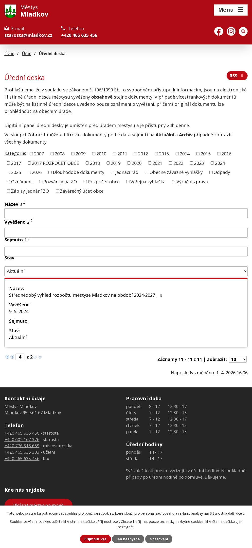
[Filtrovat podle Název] (126, 213)
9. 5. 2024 (18, 311)
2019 (116, 163)
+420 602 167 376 (21, 439)
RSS (237, 76)
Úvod (9, 53)
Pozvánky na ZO (60, 182)
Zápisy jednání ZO (30, 191)
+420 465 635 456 (79, 35)
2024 (220, 163)
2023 (199, 163)
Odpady (222, 172)
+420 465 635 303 (21, 452)
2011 (122, 154)
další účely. (236, 513)
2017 (16, 163)
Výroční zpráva (192, 182)
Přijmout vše (95, 539)
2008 (60, 154)
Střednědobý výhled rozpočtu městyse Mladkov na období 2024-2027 (86, 295)
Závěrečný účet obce (82, 191)
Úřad (26, 53)
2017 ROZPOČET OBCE (55, 163)
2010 (101, 154)
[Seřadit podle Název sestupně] (24, 204)
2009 (81, 154)
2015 (206, 154)
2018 (95, 163)
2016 (226, 154)
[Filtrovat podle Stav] (126, 271)
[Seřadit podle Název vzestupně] (24, 202)
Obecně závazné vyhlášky (176, 172)
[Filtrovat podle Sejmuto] (126, 251)
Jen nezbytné (128, 539)
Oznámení (22, 182)
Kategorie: (15, 153)
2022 (178, 163)
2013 (164, 154)
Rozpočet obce (104, 182)
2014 (185, 154)
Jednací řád (126, 172)
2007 (39, 154)
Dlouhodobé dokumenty (78, 172)
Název (13, 204)
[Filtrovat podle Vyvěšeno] (126, 233)
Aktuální (18, 337)
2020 (137, 163)
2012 (143, 154)
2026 (37, 172)
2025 (16, 172)
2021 (157, 163)
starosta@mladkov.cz (28, 35)
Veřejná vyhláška (147, 182)
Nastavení (159, 539)
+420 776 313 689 (21, 445)
